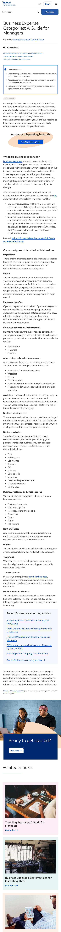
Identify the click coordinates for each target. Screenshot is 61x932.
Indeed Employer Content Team (28, 39)
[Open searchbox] (38, 12)
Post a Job (50, 12)
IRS (54, 195)
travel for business (38, 576)
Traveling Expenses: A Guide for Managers (18, 56)
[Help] (40, 4)
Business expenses (12, 161)
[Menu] (56, 4)
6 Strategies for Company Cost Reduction (27, 653)
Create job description (30, 142)
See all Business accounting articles (26, 660)
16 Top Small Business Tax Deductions (16, 59)
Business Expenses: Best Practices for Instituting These (22, 53)
